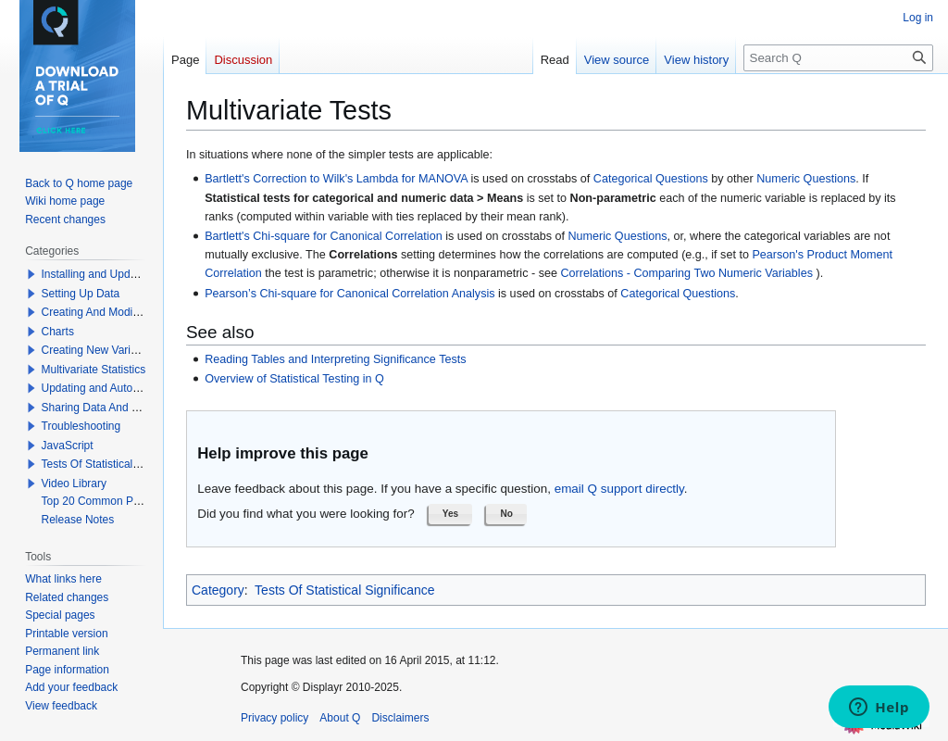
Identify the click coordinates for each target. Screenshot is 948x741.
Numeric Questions (805, 178)
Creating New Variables (99, 350)
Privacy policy (274, 717)
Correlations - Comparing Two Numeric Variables (688, 273)
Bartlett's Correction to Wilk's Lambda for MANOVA (336, 178)
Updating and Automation (104, 388)
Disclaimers (400, 717)
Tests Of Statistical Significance (345, 590)
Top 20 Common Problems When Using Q (145, 501)
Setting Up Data (81, 293)
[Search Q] (838, 57)
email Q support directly (619, 489)
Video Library (74, 483)
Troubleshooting (81, 426)
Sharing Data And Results (105, 407)
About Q (339, 717)
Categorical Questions (650, 178)
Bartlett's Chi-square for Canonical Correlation (324, 236)
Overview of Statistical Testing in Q (294, 378)
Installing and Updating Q (104, 274)
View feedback (61, 705)
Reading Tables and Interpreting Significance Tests (335, 359)
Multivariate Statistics (94, 369)
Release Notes (78, 519)
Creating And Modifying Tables (117, 312)
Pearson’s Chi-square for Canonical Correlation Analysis (349, 293)
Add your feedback (71, 687)
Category (218, 590)
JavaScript (68, 445)
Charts (58, 331)
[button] (451, 514)
